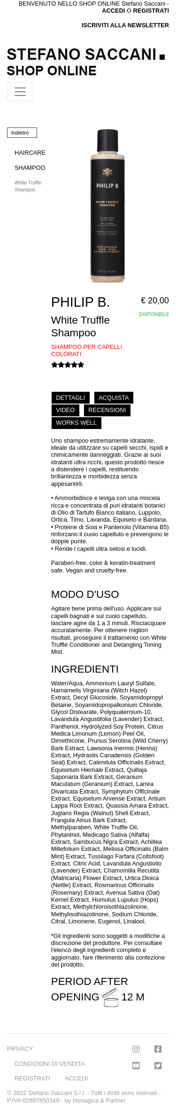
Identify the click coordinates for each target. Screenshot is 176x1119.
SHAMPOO (30, 167)
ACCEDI (76, 1078)
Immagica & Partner (99, 1100)
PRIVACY (20, 1048)
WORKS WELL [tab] (76, 422)
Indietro (20, 132)
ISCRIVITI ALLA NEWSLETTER (125, 25)
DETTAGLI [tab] (70, 397)
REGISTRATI (151, 10)
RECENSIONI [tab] (107, 409)
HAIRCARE (30, 152)
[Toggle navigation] (20, 91)
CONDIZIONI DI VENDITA (50, 1063)
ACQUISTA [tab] (114, 397)
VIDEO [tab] (65, 409)
